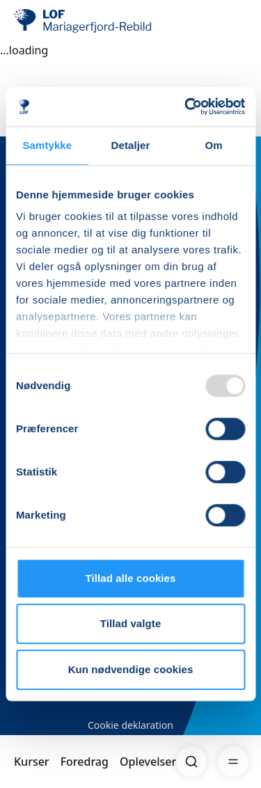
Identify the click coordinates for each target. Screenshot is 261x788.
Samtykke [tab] (47, 145)
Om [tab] (214, 145)
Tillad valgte (130, 623)
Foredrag (85, 761)
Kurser (31, 761)
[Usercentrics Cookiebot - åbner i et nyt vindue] (186, 106)
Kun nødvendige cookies (130, 669)
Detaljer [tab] (130, 145)
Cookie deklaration (130, 725)
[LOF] (84, 20)
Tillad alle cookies (130, 578)
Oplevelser (148, 761)
